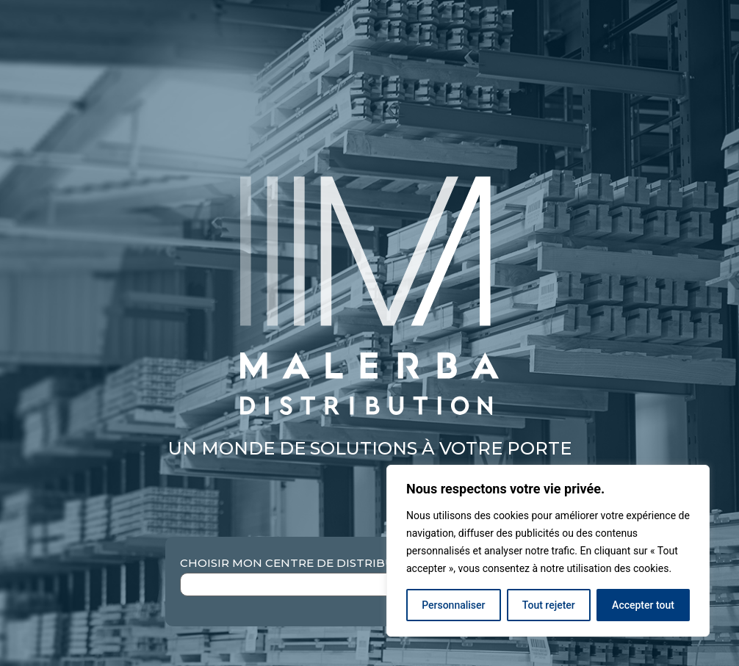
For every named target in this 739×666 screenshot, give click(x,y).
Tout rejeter (548, 605)
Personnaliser (453, 605)
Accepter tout (643, 605)
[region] (548, 551)
